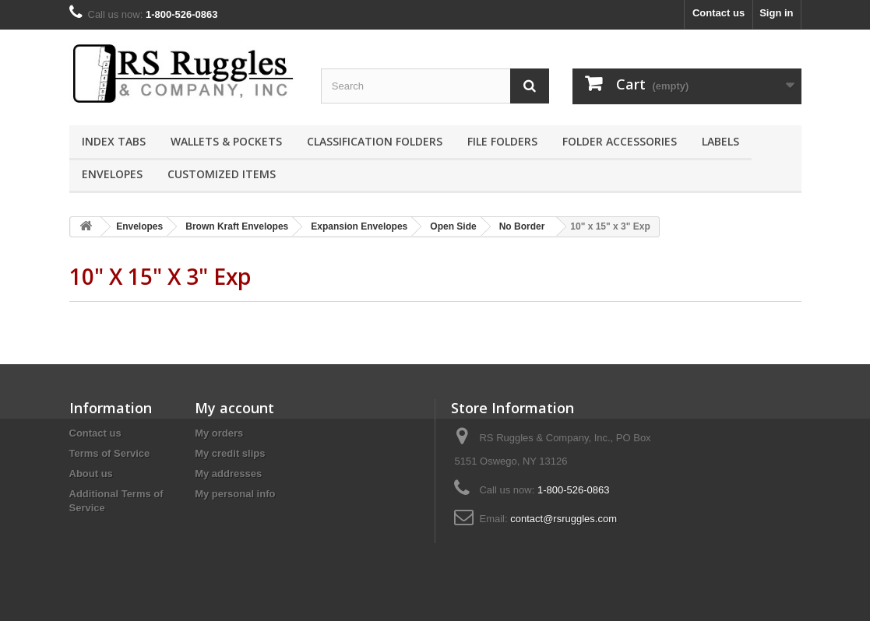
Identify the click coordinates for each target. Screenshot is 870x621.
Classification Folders (374, 141)
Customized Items (221, 174)
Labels (720, 141)
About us (91, 473)
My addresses (228, 473)
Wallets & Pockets (226, 141)
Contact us (718, 13)
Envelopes (112, 174)
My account (234, 407)
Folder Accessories (619, 141)
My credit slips (230, 453)
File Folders (502, 141)
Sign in (776, 13)
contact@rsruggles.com (563, 519)
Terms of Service (109, 453)
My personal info (235, 494)
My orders (219, 433)
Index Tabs (114, 141)
